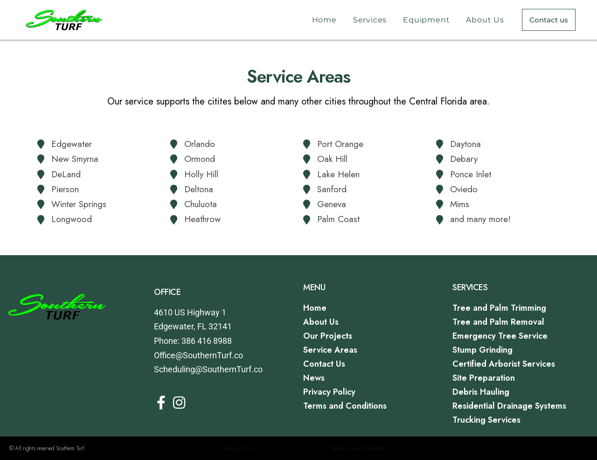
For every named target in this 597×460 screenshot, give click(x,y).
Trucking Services (486, 420)
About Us (485, 19)
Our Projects (327, 336)
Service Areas (330, 350)
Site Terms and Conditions (358, 448)
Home (324, 19)
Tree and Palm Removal (498, 322)
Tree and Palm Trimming (499, 308)
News (314, 378)
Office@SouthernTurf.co (198, 355)
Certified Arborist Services (503, 364)
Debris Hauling (480, 392)
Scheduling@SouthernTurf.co (208, 369)
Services (370, 19)
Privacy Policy (329, 392)
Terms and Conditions (345, 406)
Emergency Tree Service (500, 336)
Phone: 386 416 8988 (193, 341)
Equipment (426, 19)
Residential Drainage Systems (509, 406)
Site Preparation (483, 378)
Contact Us (324, 364)
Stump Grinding (482, 350)
